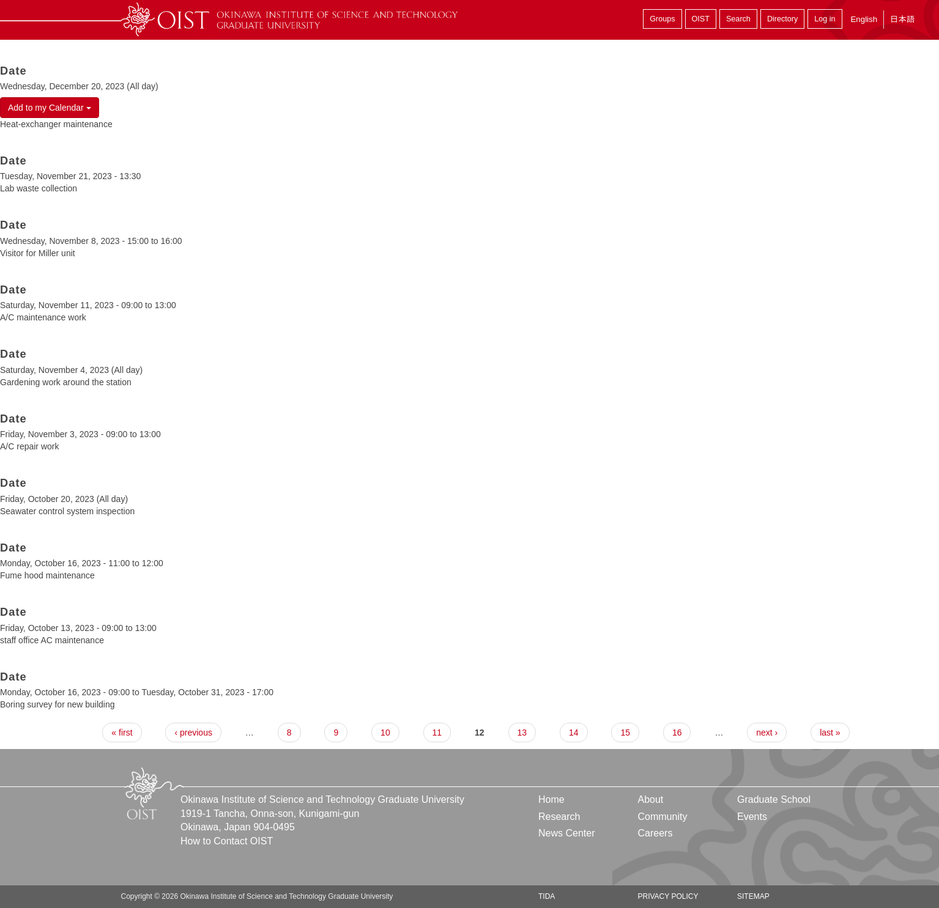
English (863, 19)
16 (677, 732)
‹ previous (193, 732)
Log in (824, 19)
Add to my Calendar (49, 108)
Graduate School (774, 799)
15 (625, 732)
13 (522, 732)
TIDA (546, 896)
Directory (782, 19)
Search (738, 19)
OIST (701, 19)
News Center (566, 833)
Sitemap (753, 896)
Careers (654, 833)
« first (121, 732)
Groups (662, 19)
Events (752, 816)
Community (662, 816)
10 (385, 732)
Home (551, 799)
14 (574, 732)
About (650, 799)
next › (767, 732)
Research (559, 816)
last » (830, 732)
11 (437, 732)
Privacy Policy (667, 896)
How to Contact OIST (226, 841)
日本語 (902, 19)
